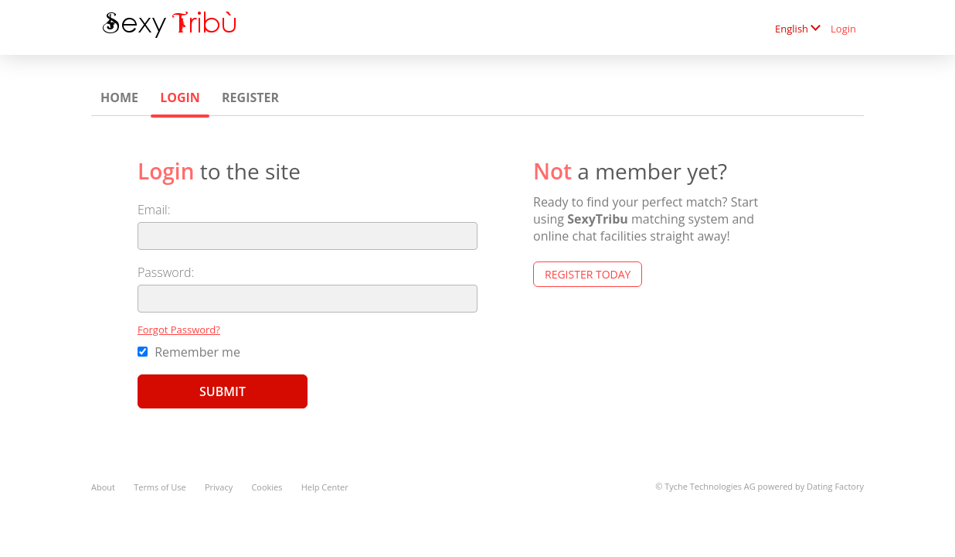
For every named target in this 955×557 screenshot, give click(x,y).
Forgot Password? (179, 330)
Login (843, 29)
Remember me (189, 352)
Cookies (266, 487)
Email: (154, 209)
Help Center (324, 487)
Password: (166, 272)
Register (250, 97)
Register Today (587, 274)
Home (119, 97)
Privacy (219, 487)
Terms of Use (160, 487)
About (103, 487)
